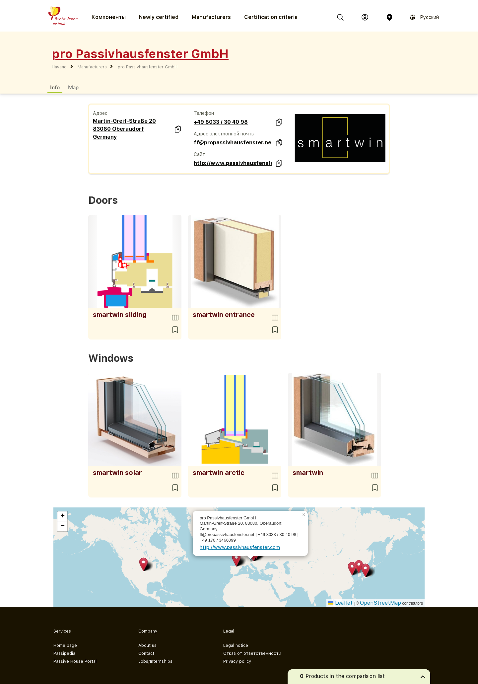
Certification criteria (271, 17)
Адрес (100, 113)
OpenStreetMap (380, 603)
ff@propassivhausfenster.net (233, 142)
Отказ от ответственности (252, 653)
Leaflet (340, 603)
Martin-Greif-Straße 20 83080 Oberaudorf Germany (124, 129)
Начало (59, 66)
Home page (65, 645)
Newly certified (158, 17)
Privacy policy (237, 661)
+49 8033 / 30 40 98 (221, 122)
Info (55, 87)
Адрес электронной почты (224, 133)
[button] (143, 564)
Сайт (199, 154)
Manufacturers (211, 17)
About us (147, 645)
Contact (146, 653)
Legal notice (235, 645)
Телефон (204, 113)
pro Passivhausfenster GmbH (147, 66)
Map (73, 87)
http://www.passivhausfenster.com (233, 163)
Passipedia (64, 653)
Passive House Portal (75, 661)
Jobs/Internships (155, 661)
